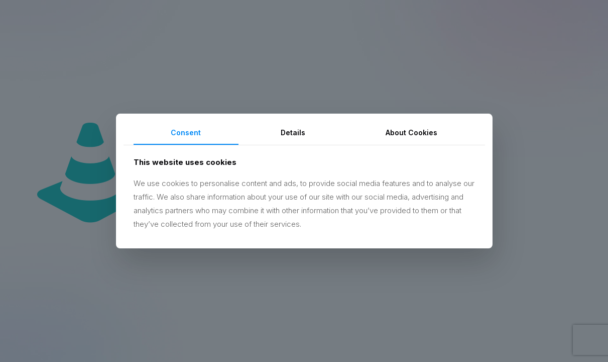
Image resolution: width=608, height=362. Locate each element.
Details (293, 132)
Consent (186, 132)
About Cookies (411, 132)
